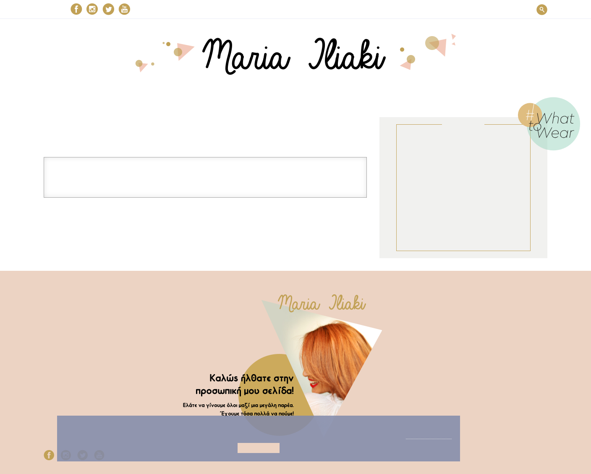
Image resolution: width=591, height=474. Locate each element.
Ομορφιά (55, 312)
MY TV (363, 9)
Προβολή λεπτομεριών (245, 434)
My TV (51, 337)
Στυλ (49, 300)
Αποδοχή (245, 448)
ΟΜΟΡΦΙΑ (248, 9)
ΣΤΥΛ (202, 9)
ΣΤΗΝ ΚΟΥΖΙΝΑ (309, 9)
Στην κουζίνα (62, 325)
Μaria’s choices (423, 9)
